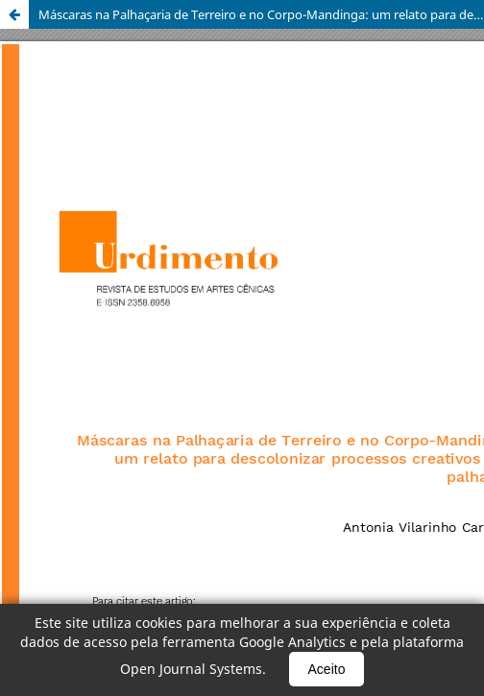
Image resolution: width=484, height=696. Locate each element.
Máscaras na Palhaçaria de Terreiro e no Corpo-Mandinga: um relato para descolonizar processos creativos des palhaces (261, 14)
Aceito (327, 669)
